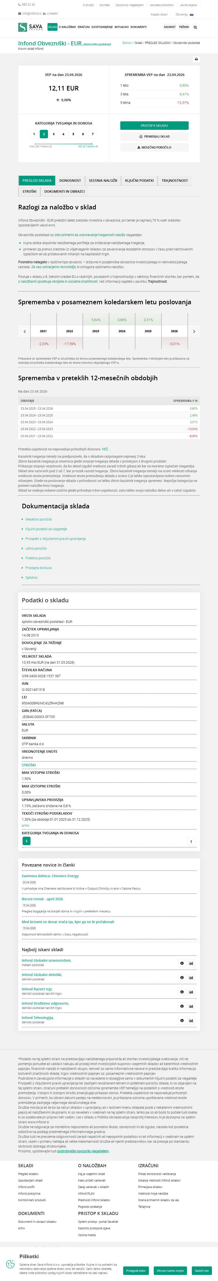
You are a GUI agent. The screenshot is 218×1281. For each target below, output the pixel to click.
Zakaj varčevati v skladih (93, 1187)
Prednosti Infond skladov (94, 1200)
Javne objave (188, 5)
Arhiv (21, 1228)
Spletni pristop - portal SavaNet (98, 1221)
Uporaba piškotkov (162, 5)
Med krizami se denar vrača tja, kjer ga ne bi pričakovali (68, 921)
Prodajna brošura (38, 567)
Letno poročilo (36, 548)
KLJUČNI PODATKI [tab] (139, 180)
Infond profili (26, 1187)
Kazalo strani (159, 14)
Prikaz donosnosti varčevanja (157, 1174)
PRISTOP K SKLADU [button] (154, 126)
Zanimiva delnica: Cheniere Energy (50, 876)
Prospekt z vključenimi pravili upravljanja (55, 538)
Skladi (138, 43)
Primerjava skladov (150, 1187)
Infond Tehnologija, (38, 1017)
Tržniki (184, 27)
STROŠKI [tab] (29, 191)
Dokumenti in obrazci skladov (37, 1221)
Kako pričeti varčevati (91, 1180)
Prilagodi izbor (136, 1271)
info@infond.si (29, 13)
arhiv (25, 825)
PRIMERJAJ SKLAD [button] (154, 136)
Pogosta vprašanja (90, 1206)
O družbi (88, 5)
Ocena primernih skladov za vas (158, 1200)
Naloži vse (202, 1271)
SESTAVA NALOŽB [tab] (103, 180)
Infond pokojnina (29, 1193)
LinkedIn (50, 13)
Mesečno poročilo (38, 519)
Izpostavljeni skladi (30, 1180)
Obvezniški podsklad (186, 43)
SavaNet (170, 27)
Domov (127, 43)
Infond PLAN (86, 1193)
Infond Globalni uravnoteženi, (47, 960)
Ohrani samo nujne (170, 1271)
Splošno (31, 577)
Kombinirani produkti (32, 1200)
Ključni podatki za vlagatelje (46, 529)
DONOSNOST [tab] (70, 180)
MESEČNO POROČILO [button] (154, 147)
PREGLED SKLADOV (158, 43)
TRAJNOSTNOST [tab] (175, 180)
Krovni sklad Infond (30, 48)
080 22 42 (26, 4)
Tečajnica (144, 1206)
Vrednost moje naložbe (153, 1193)
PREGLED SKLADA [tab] (37, 180)
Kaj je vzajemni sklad (91, 1174)
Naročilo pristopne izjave (94, 1228)
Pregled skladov (28, 1174)
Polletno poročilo (38, 558)
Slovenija (184, 14)
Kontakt (105, 5)
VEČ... (106, 449)
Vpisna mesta (87, 1235)
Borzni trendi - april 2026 (42, 899)
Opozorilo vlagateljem (130, 5)
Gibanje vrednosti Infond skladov (159, 1180)
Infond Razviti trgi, (37, 989)
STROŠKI (29, 765)
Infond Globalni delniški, (42, 974)
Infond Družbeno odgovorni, (45, 1003)
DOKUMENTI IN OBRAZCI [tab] (64, 191)
